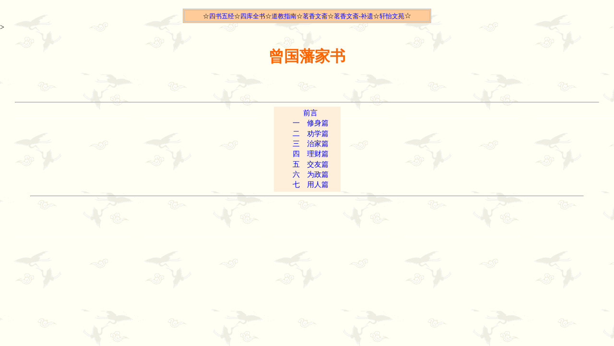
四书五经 (221, 16)
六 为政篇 (311, 174)
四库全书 (252, 16)
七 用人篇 (311, 184)
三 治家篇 (311, 144)
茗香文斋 (315, 16)
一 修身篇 (311, 123)
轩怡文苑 (391, 16)
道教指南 (284, 16)
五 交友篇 (311, 164)
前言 (310, 113)
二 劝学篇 (311, 133)
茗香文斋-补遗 (353, 16)
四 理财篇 (311, 154)
